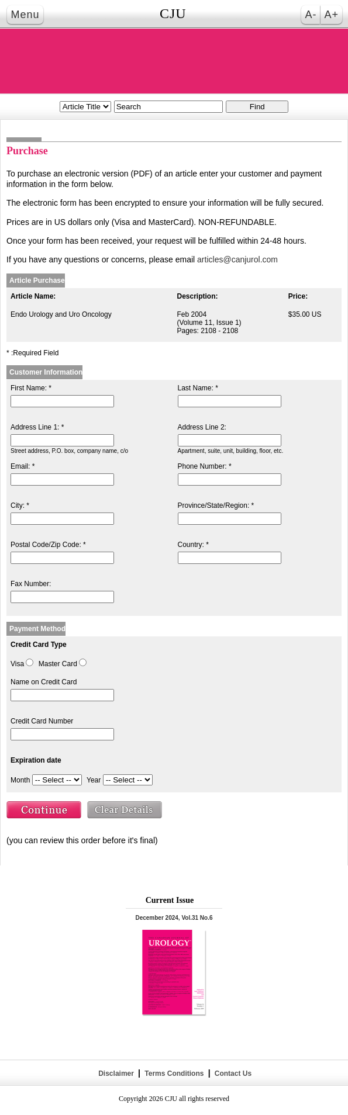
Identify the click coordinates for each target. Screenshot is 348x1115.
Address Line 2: (202, 427)
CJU (173, 13)
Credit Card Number (42, 721)
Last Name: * (198, 388)
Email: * (23, 466)
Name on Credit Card (44, 682)
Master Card (58, 664)
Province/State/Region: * (216, 505)
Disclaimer (116, 1073)
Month (20, 780)
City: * (20, 505)
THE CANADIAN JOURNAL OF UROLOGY (174, 61)
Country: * (193, 545)
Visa (17, 664)
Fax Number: (31, 584)
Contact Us (231, 1073)
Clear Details (125, 811)
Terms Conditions (174, 1073)
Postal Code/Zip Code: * (48, 545)
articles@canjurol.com (237, 259)
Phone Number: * (205, 466)
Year (94, 780)
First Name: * (31, 388)
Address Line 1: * (37, 427)
